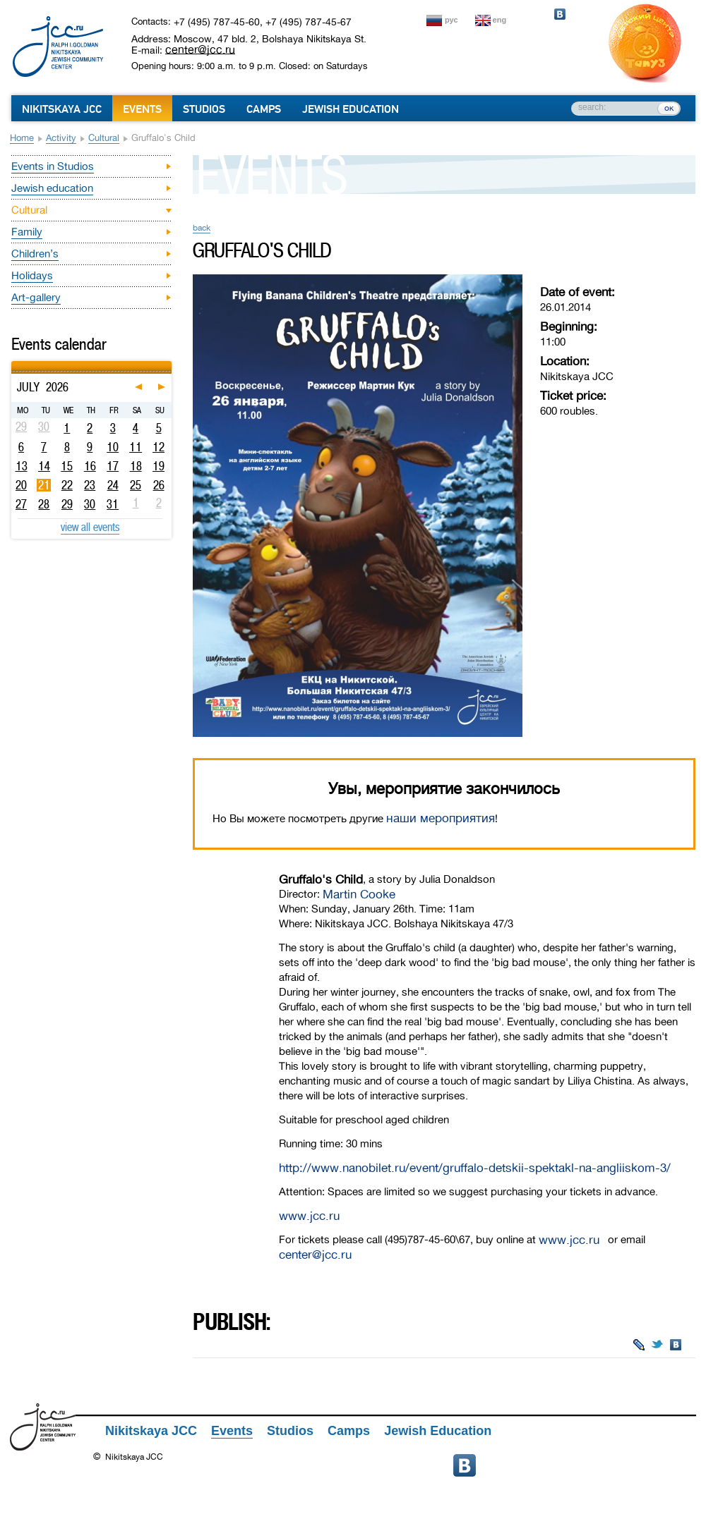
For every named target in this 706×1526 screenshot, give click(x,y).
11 (135, 447)
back (201, 228)
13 (22, 466)
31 (113, 504)
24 (113, 485)
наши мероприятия (440, 818)
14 (44, 466)
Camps (263, 109)
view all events (90, 527)
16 (90, 466)
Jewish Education (350, 109)
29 (67, 504)
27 (21, 504)
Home (22, 138)
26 (158, 485)
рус (451, 20)
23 (89, 485)
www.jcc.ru (309, 1216)
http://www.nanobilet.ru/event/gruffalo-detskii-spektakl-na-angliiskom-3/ (475, 1168)
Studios (204, 109)
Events (142, 109)
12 (158, 447)
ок (669, 108)
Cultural (103, 138)
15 (67, 466)
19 (158, 466)
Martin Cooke (359, 894)
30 (89, 504)
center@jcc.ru (200, 49)
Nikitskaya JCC (62, 109)
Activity (61, 138)
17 (113, 466)
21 (44, 485)
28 (43, 504)
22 (67, 485)
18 (136, 466)
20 (21, 485)
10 (113, 447)
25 (135, 485)
